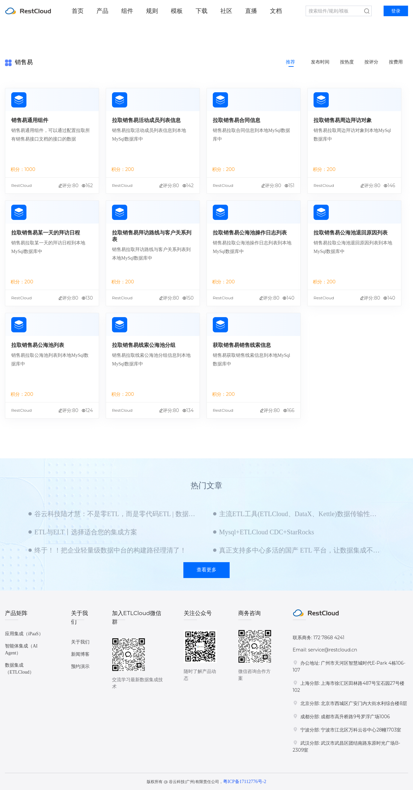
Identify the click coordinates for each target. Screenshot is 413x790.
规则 (152, 11)
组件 (127, 11)
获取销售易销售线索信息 (242, 345)
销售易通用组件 (29, 120)
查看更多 (206, 569)
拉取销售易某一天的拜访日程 (45, 232)
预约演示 (80, 666)
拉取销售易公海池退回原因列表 (351, 232)
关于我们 (80, 642)
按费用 (396, 62)
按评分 (371, 62)
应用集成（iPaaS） (24, 633)
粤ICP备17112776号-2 (244, 781)
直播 (251, 11)
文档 (276, 11)
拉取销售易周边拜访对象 (343, 120)
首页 (78, 11)
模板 (177, 11)
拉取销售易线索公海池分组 (143, 345)
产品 (102, 11)
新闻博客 (80, 654)
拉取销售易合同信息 (236, 120)
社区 (226, 11)
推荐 (290, 62)
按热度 (347, 62)
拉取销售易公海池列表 (37, 345)
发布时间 (320, 62)
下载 (201, 11)
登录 (395, 11)
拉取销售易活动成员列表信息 (146, 120)
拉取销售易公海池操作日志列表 (250, 232)
